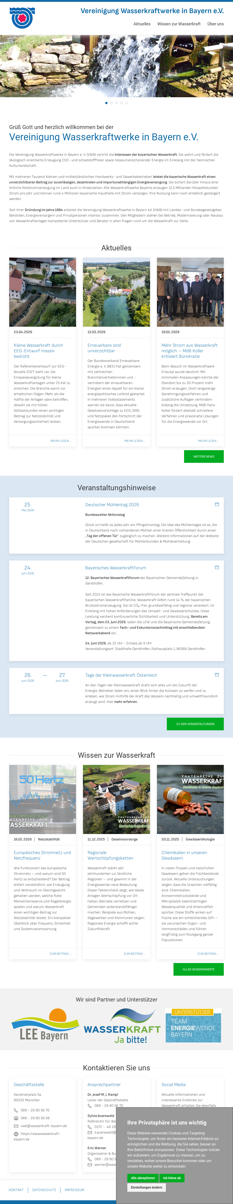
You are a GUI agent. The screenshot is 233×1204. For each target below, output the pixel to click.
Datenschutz (44, 1190)
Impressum (74, 1190)
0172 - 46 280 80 (105, 1127)
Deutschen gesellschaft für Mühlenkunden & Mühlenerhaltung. (141, 541)
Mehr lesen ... (61, 441)
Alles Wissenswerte (198, 969)
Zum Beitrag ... (60, 954)
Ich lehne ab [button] (172, 1178)
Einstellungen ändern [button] (146, 1187)
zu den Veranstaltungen (195, 724)
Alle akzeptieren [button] (143, 1178)
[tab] (106, 103)
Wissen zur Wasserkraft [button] (179, 23)
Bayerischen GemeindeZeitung (170, 578)
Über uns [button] (215, 23)
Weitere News (203, 456)
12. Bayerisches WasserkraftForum (112, 578)
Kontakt (16, 1190)
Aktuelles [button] (142, 23)
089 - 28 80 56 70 (105, 1106)
